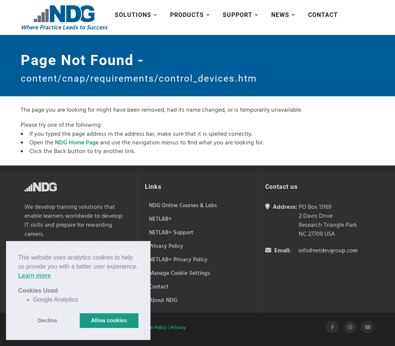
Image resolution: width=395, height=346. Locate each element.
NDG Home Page (77, 143)
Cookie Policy (152, 328)
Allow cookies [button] (109, 320)
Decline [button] (47, 320)
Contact (323, 14)
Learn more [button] (34, 275)
